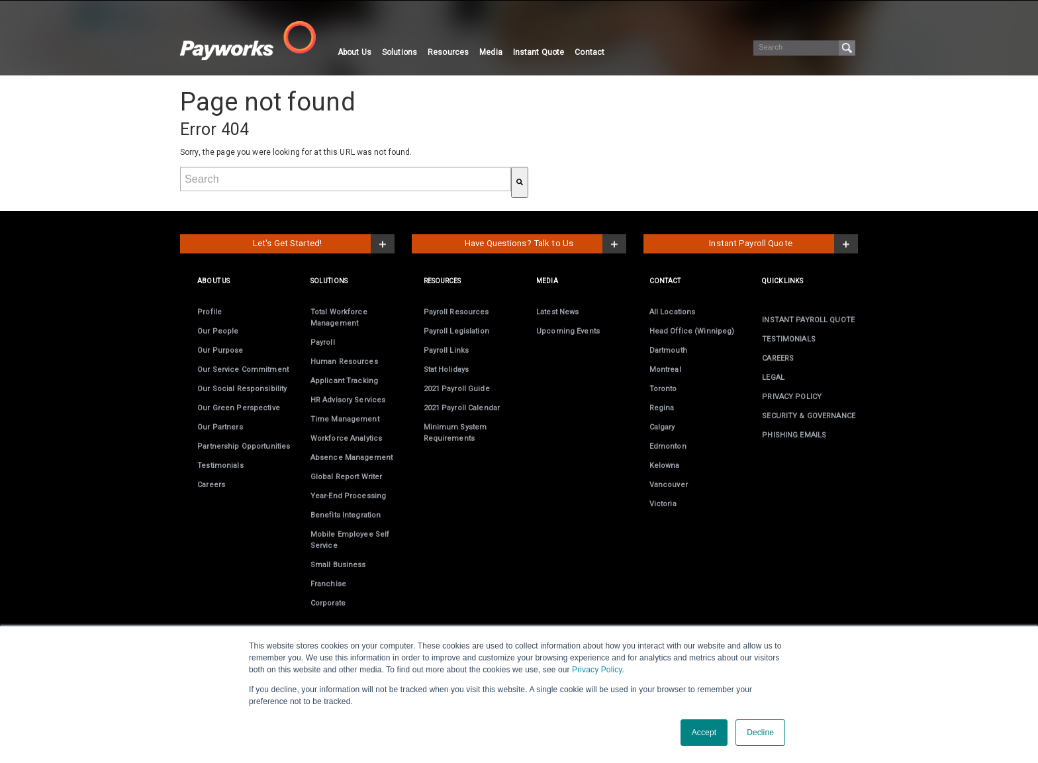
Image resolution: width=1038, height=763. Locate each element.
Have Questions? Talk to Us (519, 243)
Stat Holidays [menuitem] (446, 369)
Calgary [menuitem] (662, 427)
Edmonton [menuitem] (667, 446)
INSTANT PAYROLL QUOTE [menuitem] (808, 320)
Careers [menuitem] (211, 484)
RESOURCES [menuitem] (442, 281)
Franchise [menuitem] (328, 584)
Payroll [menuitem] (322, 342)
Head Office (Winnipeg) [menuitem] (692, 331)
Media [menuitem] (490, 52)
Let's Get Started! (287, 243)
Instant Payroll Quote (750, 243)
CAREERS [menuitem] (778, 358)
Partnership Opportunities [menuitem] (243, 446)
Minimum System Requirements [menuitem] (455, 433)
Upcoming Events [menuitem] (568, 331)
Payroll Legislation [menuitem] (456, 331)
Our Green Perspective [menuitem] (238, 408)
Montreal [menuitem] (665, 369)
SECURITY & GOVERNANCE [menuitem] (808, 416)
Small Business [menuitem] (338, 565)
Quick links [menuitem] (782, 281)
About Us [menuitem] (354, 52)
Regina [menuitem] (662, 408)
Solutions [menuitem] (399, 52)
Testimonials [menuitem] (220, 465)
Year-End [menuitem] (348, 496)
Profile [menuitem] (209, 312)
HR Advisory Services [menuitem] (347, 400)
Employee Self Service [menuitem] (349, 540)
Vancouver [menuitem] (668, 484)
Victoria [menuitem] (663, 504)
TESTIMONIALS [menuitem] (788, 339)
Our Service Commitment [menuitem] (243, 369)
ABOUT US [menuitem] (213, 281)
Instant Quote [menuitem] (539, 52)
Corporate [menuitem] (328, 603)
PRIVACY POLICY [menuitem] (792, 396)
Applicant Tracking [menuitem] (344, 381)
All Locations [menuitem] (672, 312)
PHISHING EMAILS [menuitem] (794, 435)
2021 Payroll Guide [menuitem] (457, 388)
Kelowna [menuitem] (664, 465)
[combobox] (345, 179)
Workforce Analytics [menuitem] (346, 438)
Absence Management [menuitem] (351, 457)
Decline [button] (760, 732)
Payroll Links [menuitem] (446, 350)
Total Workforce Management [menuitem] (338, 318)
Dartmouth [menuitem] (668, 350)
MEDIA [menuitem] (547, 281)
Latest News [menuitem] (557, 312)
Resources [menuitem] (448, 52)
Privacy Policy (597, 669)
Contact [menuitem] (589, 52)
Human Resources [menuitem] (344, 361)
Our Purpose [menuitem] (220, 350)
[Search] (803, 48)
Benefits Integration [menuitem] (345, 515)
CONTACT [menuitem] (665, 281)
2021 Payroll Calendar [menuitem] (462, 408)
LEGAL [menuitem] (773, 377)
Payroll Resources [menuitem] (456, 312)
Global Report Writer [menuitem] (346, 476)
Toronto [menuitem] (663, 388)
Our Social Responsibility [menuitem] (242, 388)
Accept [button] (704, 732)
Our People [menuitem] (217, 331)
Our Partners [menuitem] (219, 427)
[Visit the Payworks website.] (256, 41)
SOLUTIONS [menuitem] (329, 281)
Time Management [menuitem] (344, 419)
